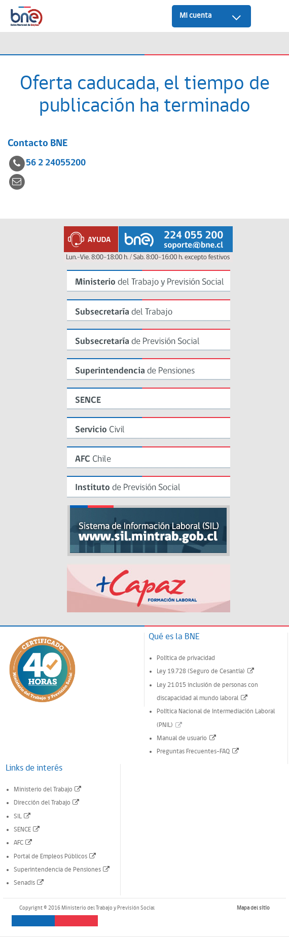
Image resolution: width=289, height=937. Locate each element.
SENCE (27, 829)
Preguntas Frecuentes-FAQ (198, 751)
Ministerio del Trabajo (48, 789)
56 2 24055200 (56, 163)
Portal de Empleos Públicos (55, 856)
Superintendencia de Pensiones (62, 869)
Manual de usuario (187, 738)
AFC (23, 843)
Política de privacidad (186, 658)
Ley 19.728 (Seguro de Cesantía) (206, 671)
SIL (23, 816)
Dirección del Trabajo (47, 803)
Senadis (29, 883)
